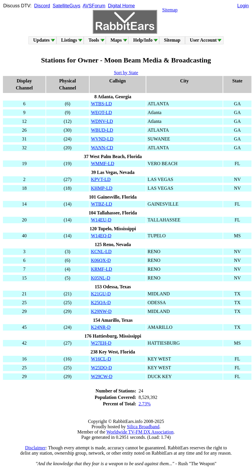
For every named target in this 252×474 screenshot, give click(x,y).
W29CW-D (101, 376)
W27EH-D (101, 343)
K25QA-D (101, 302)
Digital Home (121, 5)
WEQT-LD (101, 112)
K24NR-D (101, 327)
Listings (69, 40)
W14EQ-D (101, 235)
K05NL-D (100, 277)
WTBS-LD (101, 103)
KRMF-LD (101, 269)
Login (243, 5)
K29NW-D (101, 311)
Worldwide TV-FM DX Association (140, 431)
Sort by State (126, 72)
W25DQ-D (101, 367)
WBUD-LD (102, 130)
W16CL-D (101, 358)
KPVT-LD (101, 179)
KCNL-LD (101, 251)
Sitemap (169, 9)
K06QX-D (101, 260)
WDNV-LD (102, 121)
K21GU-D (101, 293)
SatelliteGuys (66, 5)
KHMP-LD (101, 188)
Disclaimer (35, 447)
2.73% (145, 403)
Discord (42, 5)
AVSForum (94, 5)
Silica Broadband (143, 426)
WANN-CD (102, 147)
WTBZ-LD (101, 204)
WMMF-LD (102, 163)
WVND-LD (102, 138)
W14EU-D (101, 219)
